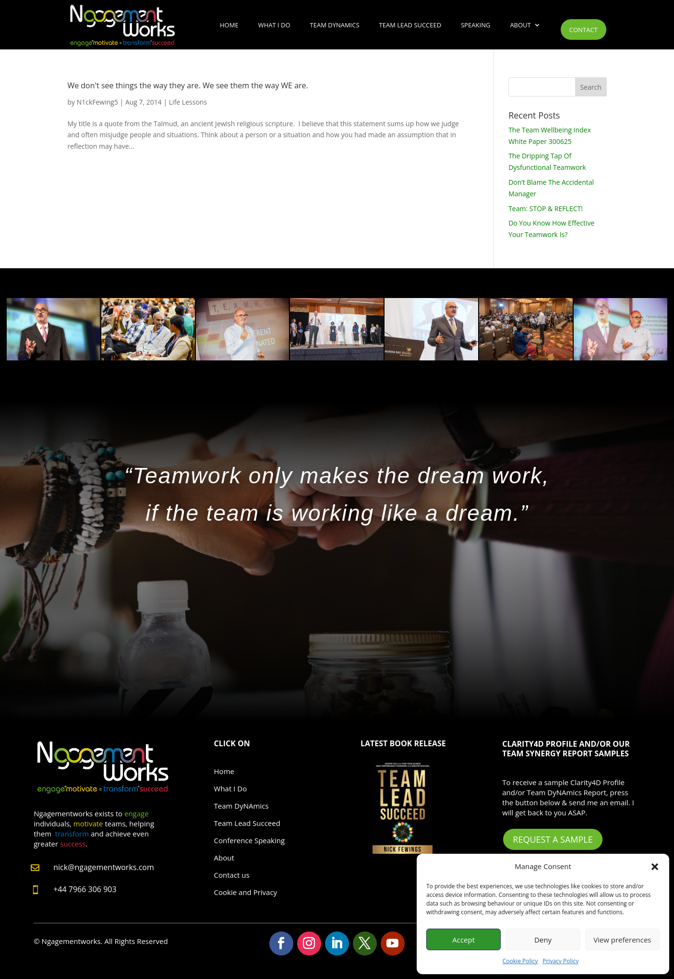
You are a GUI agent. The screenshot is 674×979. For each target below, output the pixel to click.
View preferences (622, 939)
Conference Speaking (249, 840)
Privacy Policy (560, 961)
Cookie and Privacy (245, 892)
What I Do (274, 25)
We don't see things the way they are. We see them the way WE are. (187, 85)
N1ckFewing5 (97, 102)
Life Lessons (188, 102)
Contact (583, 29)
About (520, 25)
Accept (463, 939)
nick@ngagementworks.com (103, 867)
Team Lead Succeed (410, 25)
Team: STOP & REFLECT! (545, 208)
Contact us (232, 875)
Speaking (475, 25)
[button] (655, 867)
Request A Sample (552, 839)
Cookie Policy (520, 961)
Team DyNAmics (335, 25)
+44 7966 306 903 (84, 889)
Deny (543, 939)
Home (229, 25)
